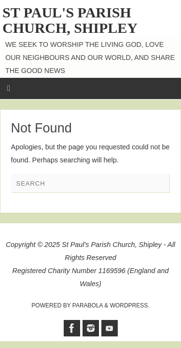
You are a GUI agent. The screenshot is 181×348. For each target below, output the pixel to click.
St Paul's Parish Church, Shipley (70, 20)
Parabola (87, 305)
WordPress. (130, 305)
